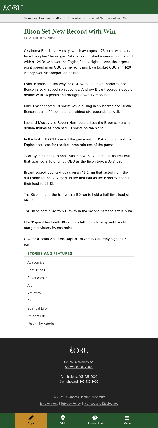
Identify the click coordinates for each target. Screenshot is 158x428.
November (74, 18)
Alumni (32, 285)
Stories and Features (37, 18)
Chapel (32, 301)
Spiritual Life (37, 308)
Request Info (95, 420)
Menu (130, 420)
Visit (63, 420)
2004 (59, 18)
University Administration (46, 324)
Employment (49, 403)
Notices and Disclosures (101, 403)
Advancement (38, 278)
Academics (35, 262)
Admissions (36, 270)
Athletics (34, 293)
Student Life (36, 316)
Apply (31, 420)
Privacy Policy (71, 403)
